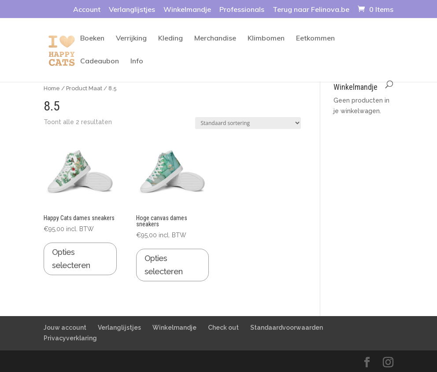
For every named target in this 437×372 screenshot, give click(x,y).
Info (136, 61)
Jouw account (65, 327)
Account (86, 10)
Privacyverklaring (70, 338)
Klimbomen (266, 38)
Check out (223, 327)
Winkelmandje (187, 10)
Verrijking (131, 38)
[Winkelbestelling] (248, 123)
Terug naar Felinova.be (311, 10)
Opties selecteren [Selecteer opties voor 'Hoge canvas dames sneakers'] (163, 265)
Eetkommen (315, 38)
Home (52, 88)
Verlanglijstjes (132, 10)
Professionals (241, 10)
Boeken (92, 38)
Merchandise (215, 38)
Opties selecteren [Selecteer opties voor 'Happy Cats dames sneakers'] (71, 258)
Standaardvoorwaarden (286, 327)
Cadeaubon (99, 61)
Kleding (170, 38)
